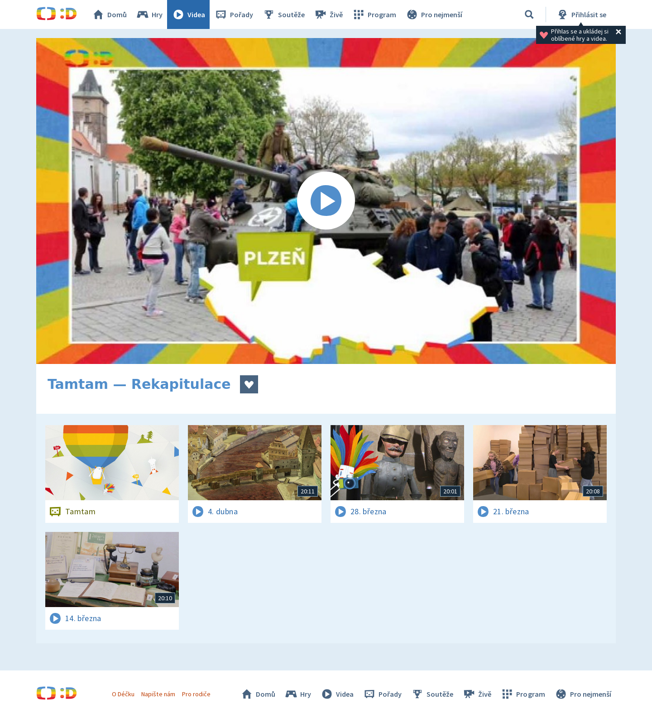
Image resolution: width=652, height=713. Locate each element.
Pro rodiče (196, 694)
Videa (188, 14)
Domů (109, 14)
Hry (149, 14)
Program (374, 14)
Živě (328, 14)
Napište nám (158, 694)
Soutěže (283, 14)
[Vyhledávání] (529, 14)
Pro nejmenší (433, 14)
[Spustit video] (326, 201)
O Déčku (123, 694)
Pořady (233, 14)
